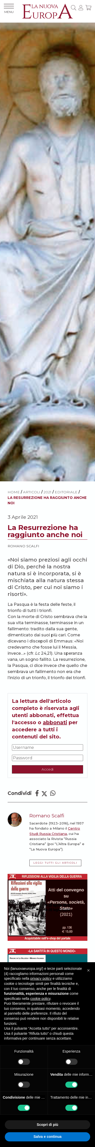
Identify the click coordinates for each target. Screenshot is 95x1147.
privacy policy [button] (41, 978)
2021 (47, 492)
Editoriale (66, 492)
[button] (88, 970)
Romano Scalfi (23, 546)
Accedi (47, 769)
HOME (14, 492)
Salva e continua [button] (47, 1137)
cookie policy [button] (40, 999)
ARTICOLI (31, 492)
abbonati (55, 722)
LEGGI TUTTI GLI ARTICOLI (55, 862)
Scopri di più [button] (47, 1125)
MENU (9, 9)
